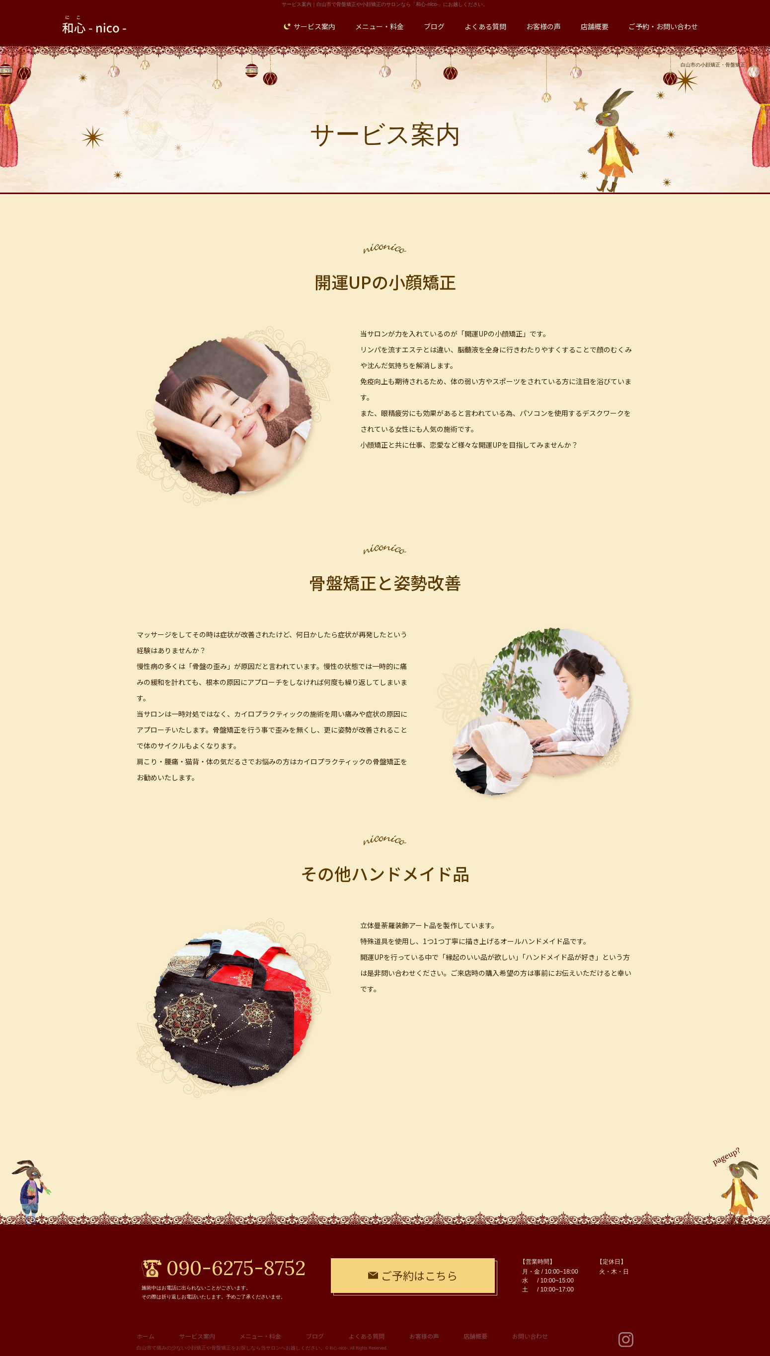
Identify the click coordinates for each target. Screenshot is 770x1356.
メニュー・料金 (260, 1336)
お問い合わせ (530, 1336)
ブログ (315, 1336)
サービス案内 (197, 1336)
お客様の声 (424, 1336)
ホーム (145, 1336)
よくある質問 (367, 1336)
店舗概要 (475, 1336)
